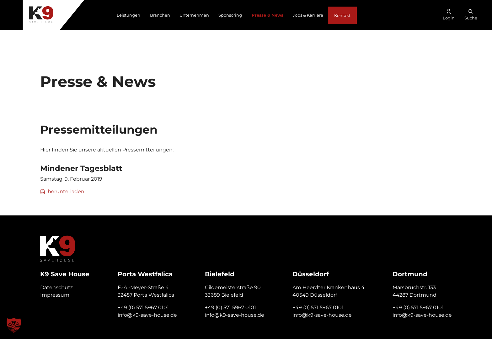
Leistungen (128, 15)
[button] (14, 325)
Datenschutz (56, 287)
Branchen (160, 15)
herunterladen (62, 191)
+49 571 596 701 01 (451, 38)
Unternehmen (194, 15)
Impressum (54, 295)
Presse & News (267, 15)
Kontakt (342, 15)
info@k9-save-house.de (147, 315)
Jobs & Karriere (308, 15)
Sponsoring (230, 15)
